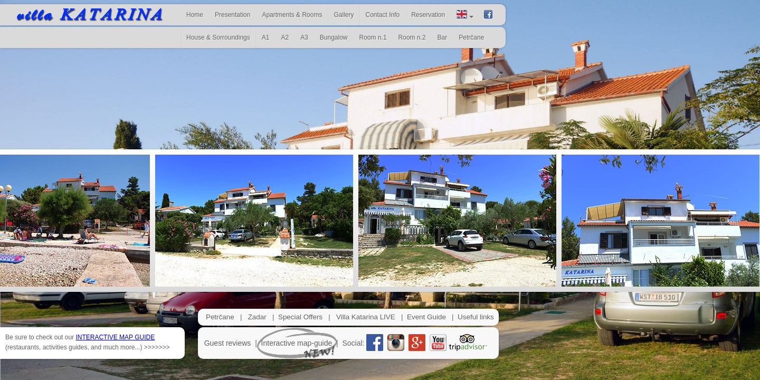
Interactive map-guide (296, 343)
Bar (443, 37)
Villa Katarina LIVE (365, 317)
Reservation (428, 14)
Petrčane (220, 317)
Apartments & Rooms (292, 14)
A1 (266, 37)
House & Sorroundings (218, 37)
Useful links (476, 317)
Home (194, 14)
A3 (304, 37)
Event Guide (426, 317)
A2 (285, 37)
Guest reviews (227, 343)
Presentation (232, 14)
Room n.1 (373, 37)
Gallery (344, 14)
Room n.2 (412, 37)
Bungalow (334, 37)
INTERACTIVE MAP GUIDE (115, 337)
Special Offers (300, 317)
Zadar (257, 317)
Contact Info (382, 14)
